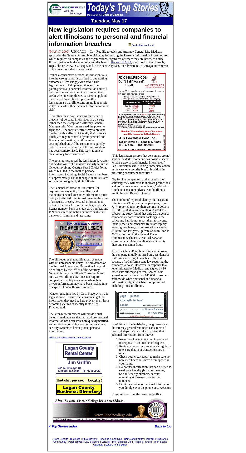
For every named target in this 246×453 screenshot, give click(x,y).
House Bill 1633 (121, 62)
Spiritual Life (125, 441)
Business (75, 438)
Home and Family (134, 438)
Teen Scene (160, 441)
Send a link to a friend (143, 45)
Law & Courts (91, 441)
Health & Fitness (143, 441)
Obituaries (162, 438)
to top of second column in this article (70, 337)
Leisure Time (108, 441)
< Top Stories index (63, 426)
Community (59, 441)
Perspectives (75, 441)
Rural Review (89, 438)
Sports (64, 438)
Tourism (150, 438)
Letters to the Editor (116, 444)
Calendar (98, 444)
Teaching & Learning (110, 438)
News (56, 438)
